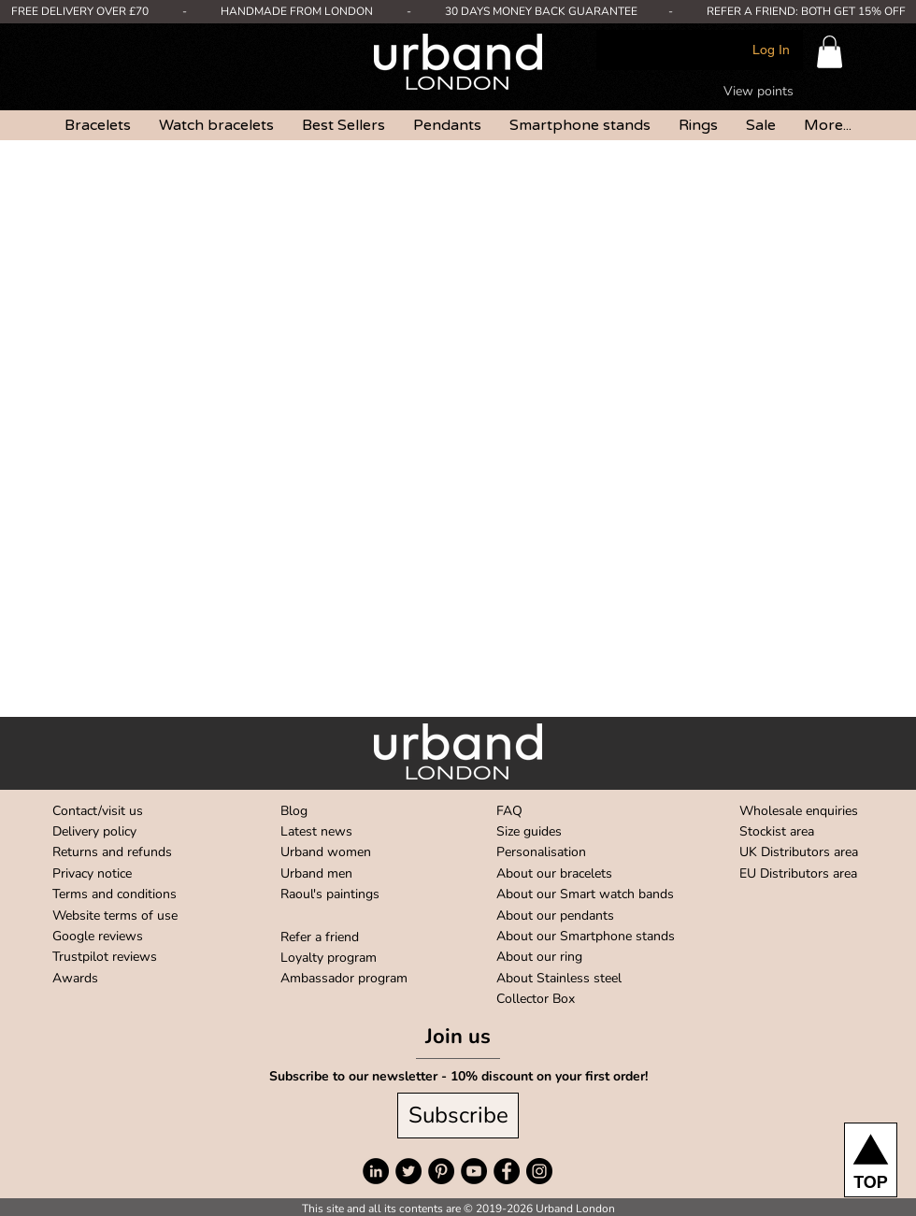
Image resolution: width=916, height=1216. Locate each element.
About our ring (539, 957)
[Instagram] (539, 1171)
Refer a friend (319, 937)
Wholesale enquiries (798, 811)
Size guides (529, 831)
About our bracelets (554, 873)
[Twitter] (408, 1171)
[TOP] (870, 1160)
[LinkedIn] (376, 1171)
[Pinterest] (441, 1171)
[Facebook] (507, 1171)
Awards (75, 978)
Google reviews (97, 936)
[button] (829, 52)
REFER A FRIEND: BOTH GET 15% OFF (806, 11)
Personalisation (541, 852)
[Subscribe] (458, 1115)
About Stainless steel (559, 978)
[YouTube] (474, 1171)
